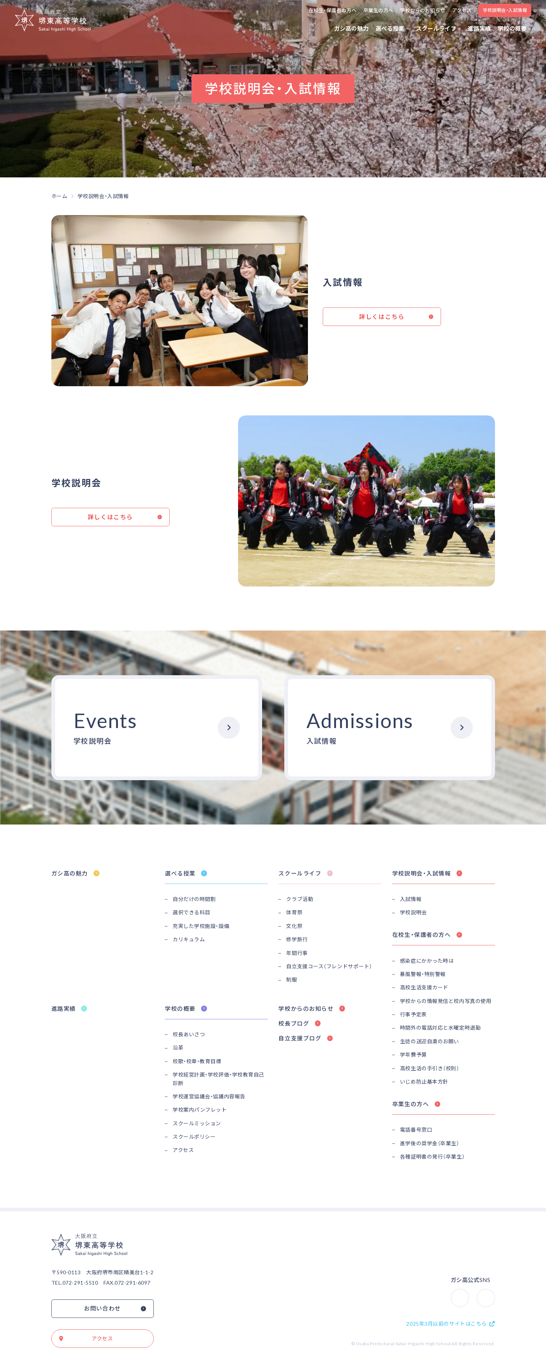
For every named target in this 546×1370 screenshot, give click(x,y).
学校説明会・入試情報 (505, 10)
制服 (291, 979)
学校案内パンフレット (200, 1109)
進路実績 (479, 28)
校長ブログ (293, 1023)
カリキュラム (189, 939)
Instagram (468, 1292)
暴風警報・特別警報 (423, 974)
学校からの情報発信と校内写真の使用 (446, 1001)
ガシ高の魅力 (351, 28)
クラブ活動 (299, 899)
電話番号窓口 (416, 1129)
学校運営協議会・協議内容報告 (209, 1096)
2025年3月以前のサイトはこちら (446, 1323)
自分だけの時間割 (194, 899)
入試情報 (410, 899)
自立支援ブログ (299, 1038)
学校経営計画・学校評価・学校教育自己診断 (218, 1078)
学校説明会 (413, 912)
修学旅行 (297, 939)
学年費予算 (413, 1054)
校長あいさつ (189, 1034)
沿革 (178, 1047)
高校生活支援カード (424, 987)
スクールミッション (197, 1123)
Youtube (494, 1292)
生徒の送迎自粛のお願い (429, 1041)
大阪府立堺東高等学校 (53, 20)
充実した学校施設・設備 (201, 926)
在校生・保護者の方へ (332, 10)
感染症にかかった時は (427, 961)
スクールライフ (436, 28)
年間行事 (297, 953)
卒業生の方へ (378, 10)
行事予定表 (413, 1014)
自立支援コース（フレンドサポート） (329, 966)
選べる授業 (390, 28)
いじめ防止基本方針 (424, 1081)
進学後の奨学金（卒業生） (429, 1143)
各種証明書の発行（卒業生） (432, 1156)
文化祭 (294, 926)
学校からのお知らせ (422, 10)
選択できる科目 (191, 912)
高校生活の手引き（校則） (429, 1068)
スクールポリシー (194, 1136)
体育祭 (294, 912)
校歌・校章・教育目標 (197, 1061)
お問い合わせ (102, 1308)
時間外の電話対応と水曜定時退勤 (440, 1027)
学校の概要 (512, 28)
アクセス (462, 10)
